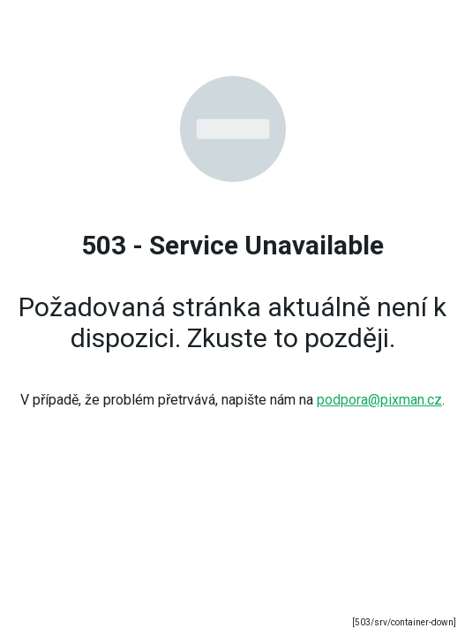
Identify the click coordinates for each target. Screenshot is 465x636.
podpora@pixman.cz (379, 399)
